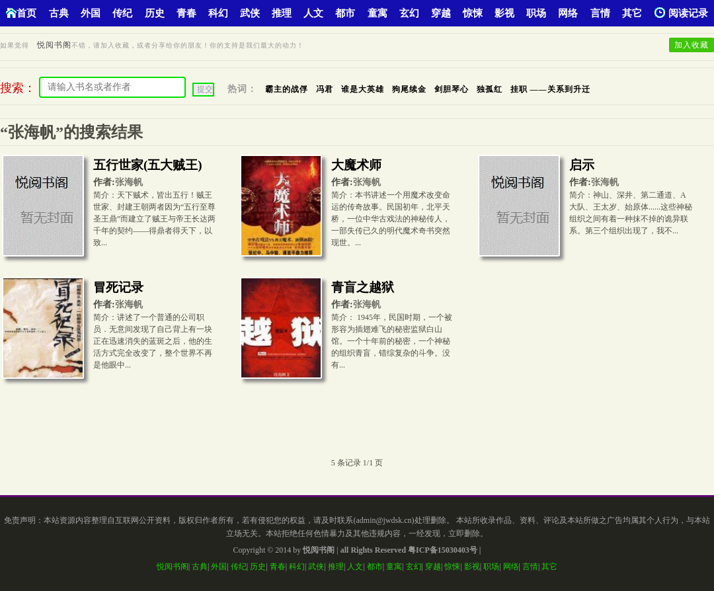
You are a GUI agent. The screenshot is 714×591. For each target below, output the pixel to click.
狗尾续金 (409, 89)
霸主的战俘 (286, 89)
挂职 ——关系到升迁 (550, 89)
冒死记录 (118, 287)
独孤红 (489, 89)
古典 (59, 13)
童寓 (377, 13)
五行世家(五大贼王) (147, 165)
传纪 (122, 13)
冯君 (324, 89)
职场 (536, 13)
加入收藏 (691, 45)
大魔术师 (356, 165)
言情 (600, 13)
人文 (313, 13)
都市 (345, 13)
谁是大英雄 (362, 89)
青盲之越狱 (362, 287)
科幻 (218, 13)
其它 (632, 13)
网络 (568, 13)
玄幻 (409, 13)
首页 (21, 13)
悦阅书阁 (54, 45)
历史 (155, 13)
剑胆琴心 (451, 89)
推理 (282, 13)
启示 (581, 165)
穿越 (441, 13)
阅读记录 (681, 13)
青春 (186, 13)
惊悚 (473, 13)
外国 (90, 13)
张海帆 (129, 182)
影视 (504, 13)
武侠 (250, 13)
